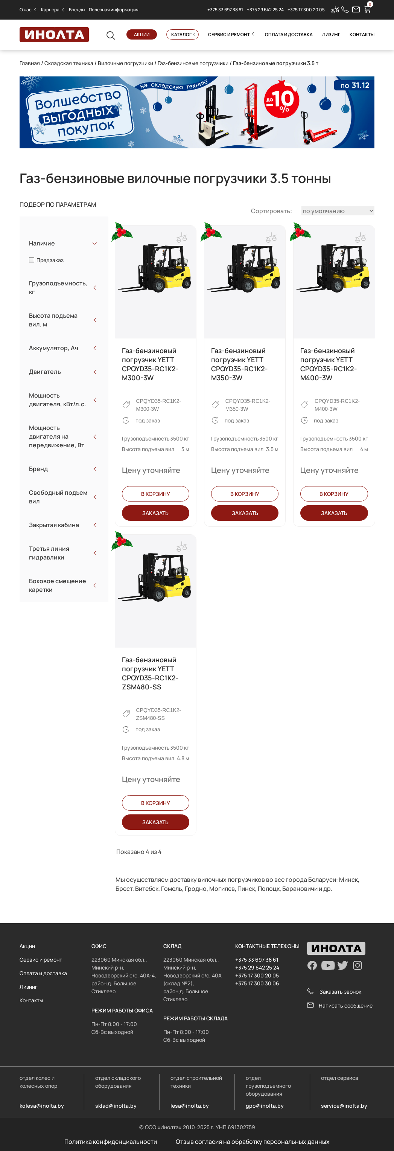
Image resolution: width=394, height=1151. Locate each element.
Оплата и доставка (289, 34)
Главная (30, 63)
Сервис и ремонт (229, 34)
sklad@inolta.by (116, 1105)
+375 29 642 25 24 (265, 10)
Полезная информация (113, 9)
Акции (141, 34)
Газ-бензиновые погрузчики (193, 63)
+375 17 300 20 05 (306, 10)
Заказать (155, 513)
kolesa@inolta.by (42, 1105)
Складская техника (68, 63)
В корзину (155, 493)
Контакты (362, 34)
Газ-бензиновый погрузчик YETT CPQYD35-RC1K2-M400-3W (328, 364)
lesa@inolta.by (189, 1105)
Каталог (181, 34)
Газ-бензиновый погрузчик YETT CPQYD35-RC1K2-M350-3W (239, 364)
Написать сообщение (340, 1005)
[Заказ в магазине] (337, 210)
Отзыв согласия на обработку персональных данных (253, 1141)
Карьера (50, 9)
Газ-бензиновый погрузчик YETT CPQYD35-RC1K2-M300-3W (150, 364)
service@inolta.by (344, 1105)
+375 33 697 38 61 (225, 10)
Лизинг (331, 34)
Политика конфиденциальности (110, 1141)
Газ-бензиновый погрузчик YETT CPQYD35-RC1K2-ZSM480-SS (150, 673)
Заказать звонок (334, 991)
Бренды (77, 9)
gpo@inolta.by (265, 1105)
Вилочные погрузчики (125, 63)
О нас (26, 9)
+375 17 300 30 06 (257, 983)
